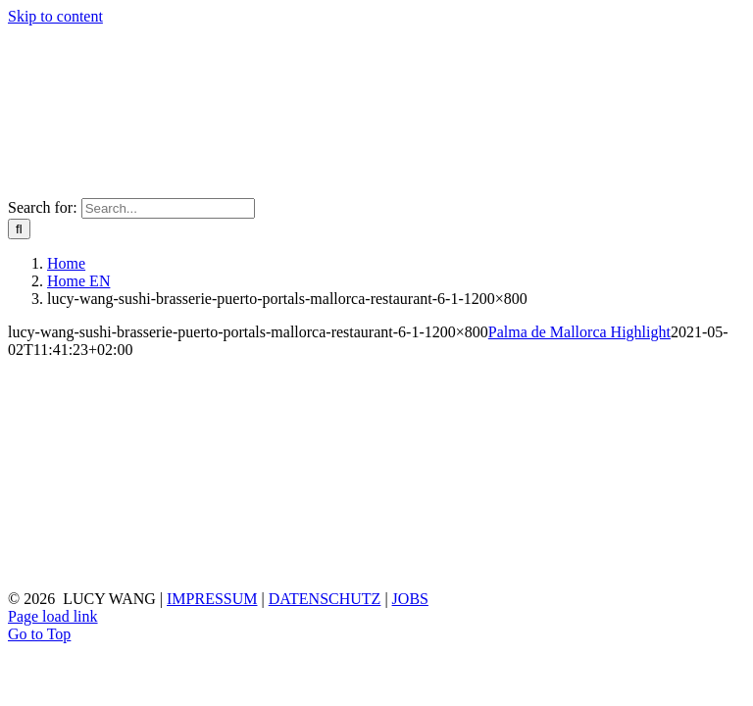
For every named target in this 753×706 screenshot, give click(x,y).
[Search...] (168, 208)
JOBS (410, 598)
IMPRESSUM (212, 598)
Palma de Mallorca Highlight (579, 332)
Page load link (53, 616)
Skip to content (55, 16)
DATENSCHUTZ (325, 598)
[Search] (19, 229)
